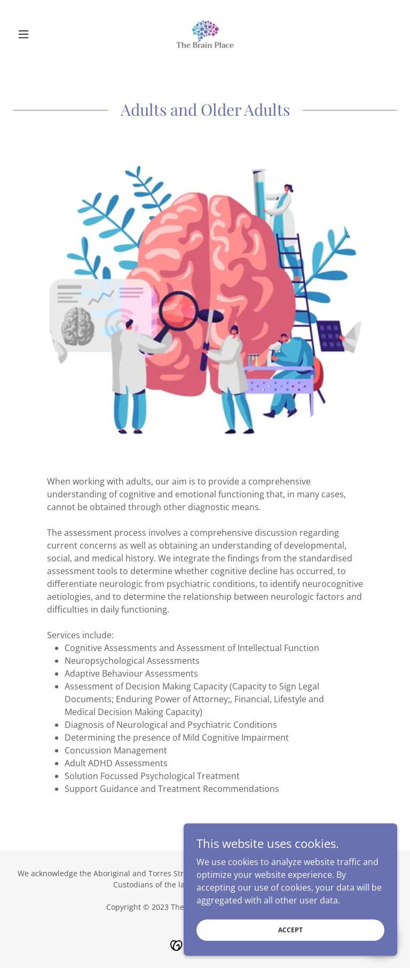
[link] (205, 34)
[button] (41, 34)
